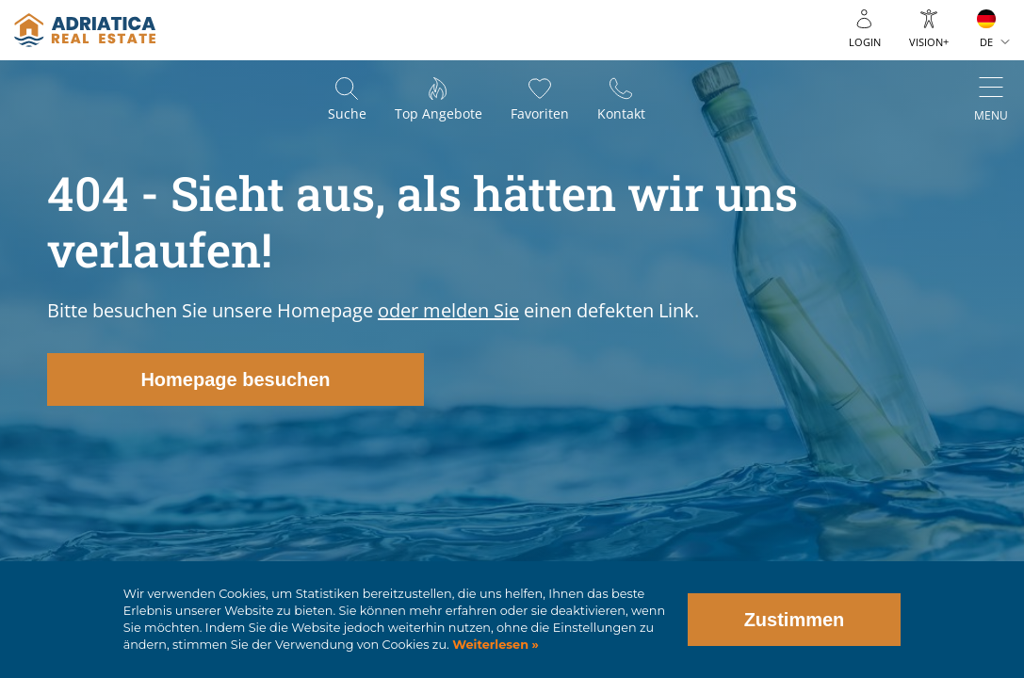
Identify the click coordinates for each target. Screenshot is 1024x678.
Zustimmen (794, 619)
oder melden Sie (448, 310)
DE (986, 42)
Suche (347, 113)
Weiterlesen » (494, 645)
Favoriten (540, 113)
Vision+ (929, 42)
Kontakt (621, 113)
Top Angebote (438, 113)
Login (865, 42)
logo (84, 30)
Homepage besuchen (235, 379)
